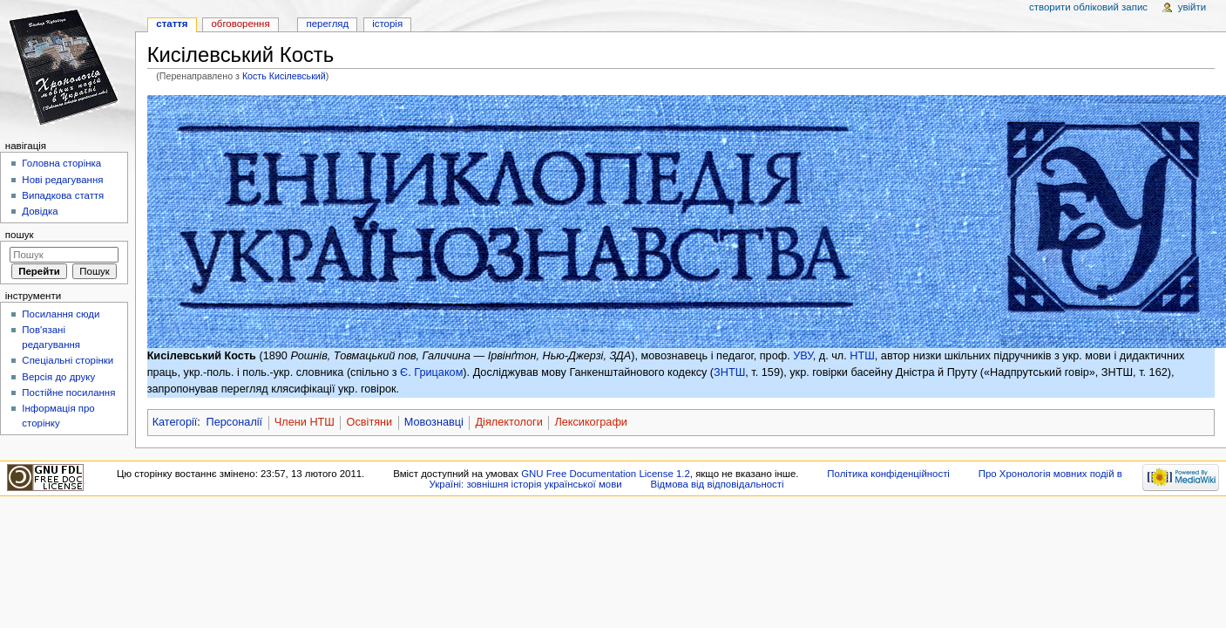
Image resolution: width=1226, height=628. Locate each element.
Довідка (40, 211)
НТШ (862, 356)
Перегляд (327, 23)
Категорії (175, 422)
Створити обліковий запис (1088, 7)
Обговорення (240, 23)
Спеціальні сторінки (67, 360)
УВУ (802, 356)
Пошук (19, 234)
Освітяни (370, 422)
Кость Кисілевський (284, 76)
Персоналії (235, 422)
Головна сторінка (61, 163)
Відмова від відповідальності (716, 484)
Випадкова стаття (63, 195)
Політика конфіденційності (888, 473)
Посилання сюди (60, 314)
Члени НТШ (304, 422)
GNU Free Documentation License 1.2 (605, 473)
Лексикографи (590, 422)
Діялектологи (509, 422)
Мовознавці (434, 422)
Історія (387, 23)
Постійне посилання (68, 392)
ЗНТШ (729, 372)
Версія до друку (58, 377)
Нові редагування (62, 179)
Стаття (171, 23)
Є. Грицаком (431, 372)
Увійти (1192, 7)
